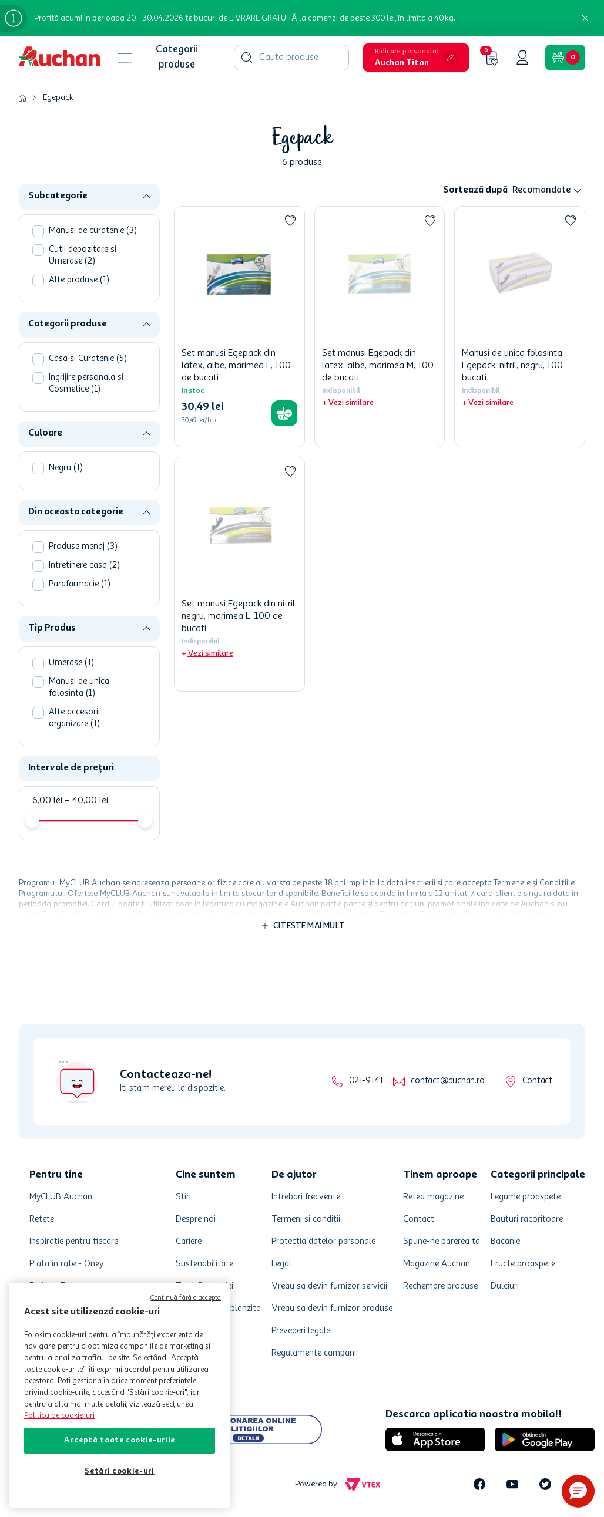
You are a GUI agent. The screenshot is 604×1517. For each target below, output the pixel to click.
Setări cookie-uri (119, 1471)
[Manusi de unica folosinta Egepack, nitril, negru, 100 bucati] (520, 327)
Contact (537, 1081)
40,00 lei (86, 800)
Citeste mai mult (309, 926)
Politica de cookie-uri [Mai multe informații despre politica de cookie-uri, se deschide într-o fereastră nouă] (59, 1416)
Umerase (71, 663)
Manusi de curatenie (93, 231)
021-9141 (365, 1081)
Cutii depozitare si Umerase (82, 255)
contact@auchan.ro (447, 1081)
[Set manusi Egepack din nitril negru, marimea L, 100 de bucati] (239, 574)
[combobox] (291, 57)
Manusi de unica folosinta (79, 687)
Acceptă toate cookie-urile (119, 1440)
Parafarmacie (79, 584)
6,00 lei (47, 800)
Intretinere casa (84, 565)
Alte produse (79, 280)
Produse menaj (83, 546)
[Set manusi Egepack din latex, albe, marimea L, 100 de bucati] (239, 327)
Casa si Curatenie (88, 359)
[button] (416, 57)
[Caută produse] (246, 57)
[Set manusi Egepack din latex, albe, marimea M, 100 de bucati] (380, 327)
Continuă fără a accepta (185, 1298)
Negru (66, 468)
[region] (119, 1395)
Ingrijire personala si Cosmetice (86, 383)
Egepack (58, 97)
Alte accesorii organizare (74, 718)
